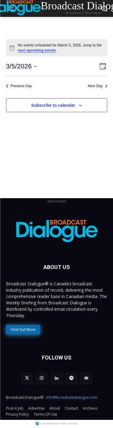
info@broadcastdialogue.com (71, 397)
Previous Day (19, 86)
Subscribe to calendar (53, 105)
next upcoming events (37, 50)
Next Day (97, 86)
